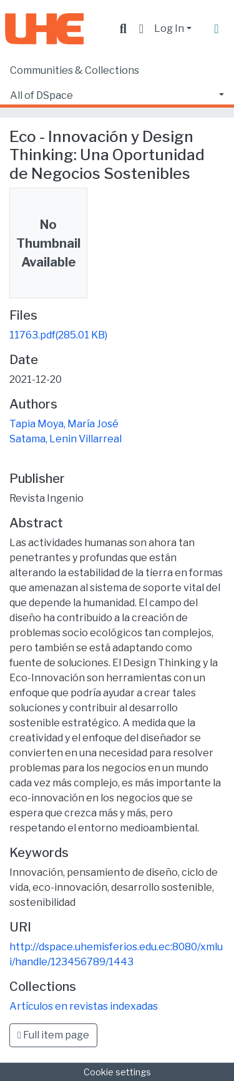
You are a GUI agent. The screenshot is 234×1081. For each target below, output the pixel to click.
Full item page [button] (53, 1035)
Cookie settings (117, 1072)
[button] (141, 28)
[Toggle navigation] (216, 28)
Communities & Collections (74, 70)
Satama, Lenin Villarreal (65, 439)
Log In (169, 28)
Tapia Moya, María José (64, 424)
